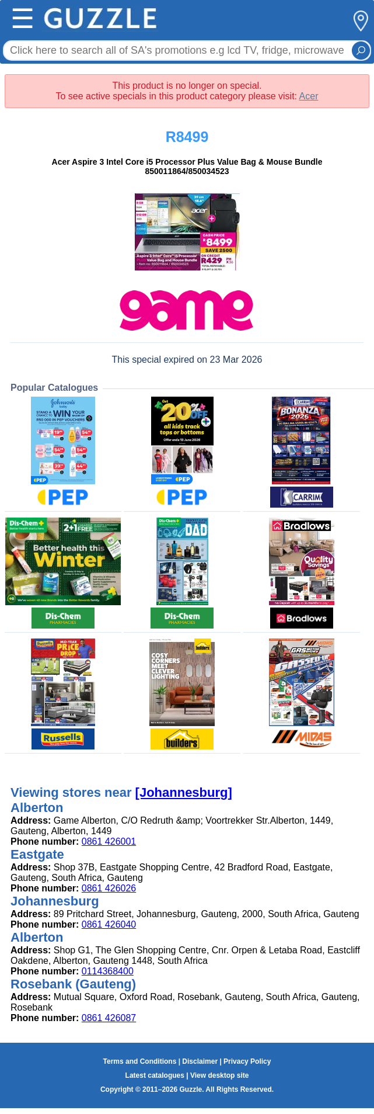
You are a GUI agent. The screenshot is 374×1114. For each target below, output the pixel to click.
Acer (309, 96)
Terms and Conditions (140, 1061)
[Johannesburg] (183, 792)
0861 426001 (109, 841)
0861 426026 (109, 888)
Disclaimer (200, 1061)
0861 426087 (109, 1018)
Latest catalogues (154, 1075)
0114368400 (108, 971)
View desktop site (219, 1075)
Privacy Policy (247, 1061)
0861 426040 (109, 924)
